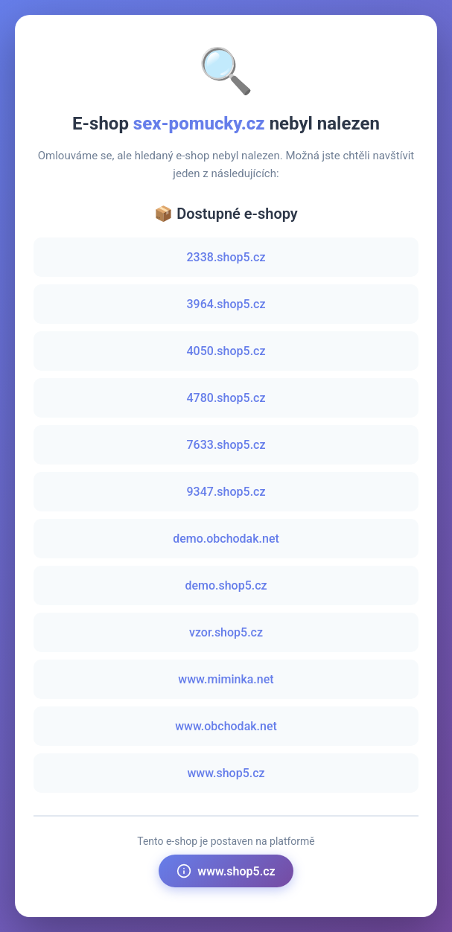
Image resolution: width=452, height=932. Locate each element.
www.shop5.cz (225, 773)
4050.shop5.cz (226, 351)
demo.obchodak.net (226, 539)
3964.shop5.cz (226, 304)
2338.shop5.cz (226, 257)
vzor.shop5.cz (226, 632)
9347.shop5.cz (226, 492)
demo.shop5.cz (226, 585)
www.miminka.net (225, 679)
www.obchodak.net (226, 726)
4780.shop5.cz (226, 398)
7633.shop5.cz (226, 445)
